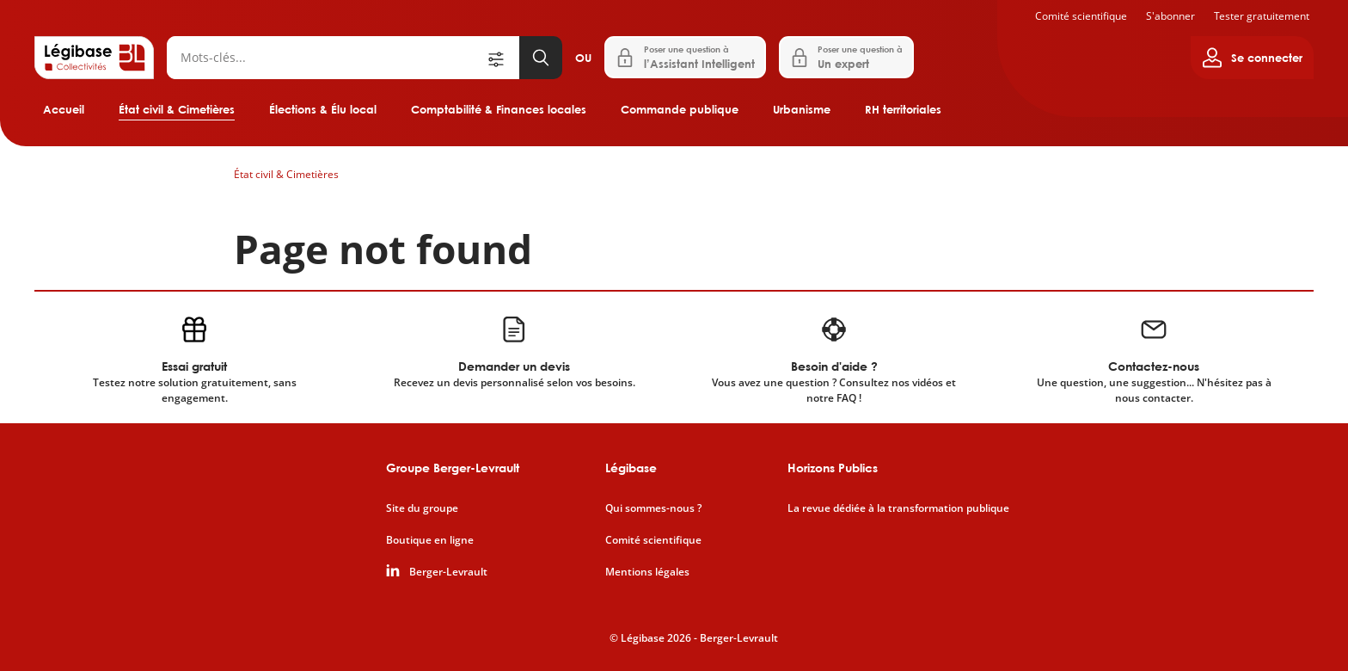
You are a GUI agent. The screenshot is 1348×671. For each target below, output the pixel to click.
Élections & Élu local (323, 109)
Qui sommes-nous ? (653, 508)
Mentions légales (647, 572)
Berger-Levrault (448, 572)
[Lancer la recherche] (540, 57)
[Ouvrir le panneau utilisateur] (1252, 57)
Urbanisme (801, 109)
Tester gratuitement (1261, 16)
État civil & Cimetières (177, 109)
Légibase (631, 467)
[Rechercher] (326, 57)
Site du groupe (422, 508)
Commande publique (679, 109)
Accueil (63, 109)
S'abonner (1170, 16)
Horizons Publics (832, 467)
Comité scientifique (1081, 16)
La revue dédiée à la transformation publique (898, 508)
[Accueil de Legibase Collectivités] (94, 57)
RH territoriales (903, 109)
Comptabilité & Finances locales (498, 109)
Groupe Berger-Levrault (452, 467)
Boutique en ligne (430, 540)
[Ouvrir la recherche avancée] (502, 57)
